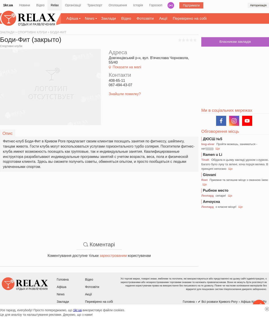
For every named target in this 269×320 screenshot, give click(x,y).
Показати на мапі (127, 67)
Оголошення (118, 5)
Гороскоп (156, 5)
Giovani (209, 175)
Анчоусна (211, 202)
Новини (24, 5)
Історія (138, 5)
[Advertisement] (99, 203)
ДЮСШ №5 (212, 139)
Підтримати (191, 5)
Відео (40, 5)
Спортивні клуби (11, 46)
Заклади (108, 18)
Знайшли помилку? (125, 94)
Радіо (171, 5)
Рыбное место (215, 190)
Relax (55, 5)
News (89, 18)
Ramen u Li (212, 155)
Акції (163, 18)
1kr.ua (8, 5)
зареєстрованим (113, 256)
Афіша (72, 18)
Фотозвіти (145, 18)
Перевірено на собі (190, 18)
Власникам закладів (235, 41)
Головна (63, 279)
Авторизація (258, 5)
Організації (73, 5)
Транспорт (94, 5)
